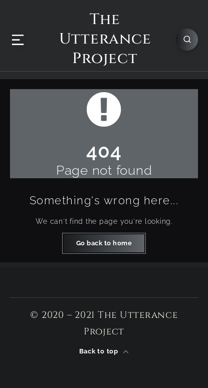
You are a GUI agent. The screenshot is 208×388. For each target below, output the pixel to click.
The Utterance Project (105, 39)
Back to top (104, 351)
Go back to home (104, 243)
